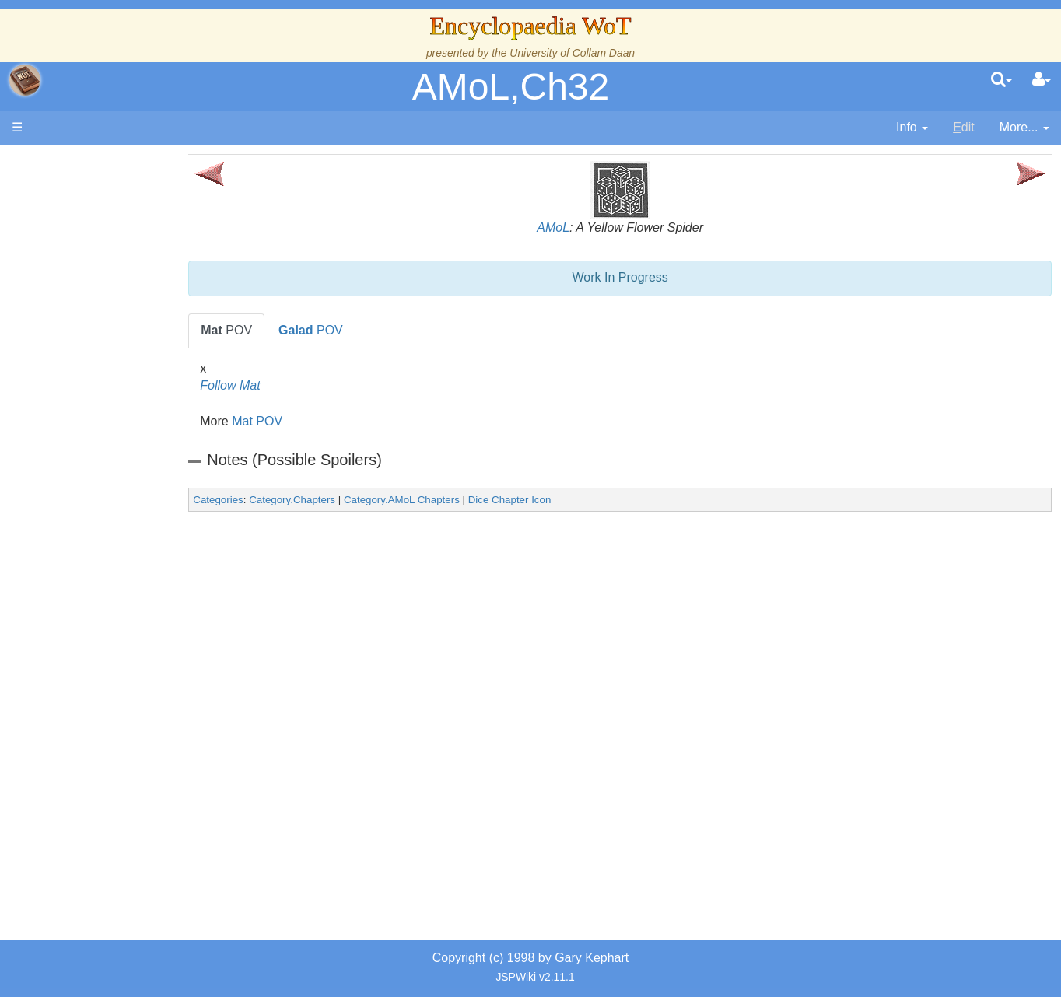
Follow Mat (280, 385)
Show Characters (122, 472)
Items (89, 579)
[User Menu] (1041, 80)
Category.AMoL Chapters (452, 499)
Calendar (99, 331)
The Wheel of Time (126, 277)
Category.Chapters (342, 499)
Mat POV (307, 421)
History (93, 313)
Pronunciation (112, 685)
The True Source (120, 295)
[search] (1001, 80)
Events (93, 348)
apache (24, 80)
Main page (72, 162)
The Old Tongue (118, 419)
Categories (268, 499)
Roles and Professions (136, 526)
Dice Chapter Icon (560, 499)
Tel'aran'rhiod (110, 632)
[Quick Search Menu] (1001, 80)
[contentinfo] (912, 128)
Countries (131, 401)
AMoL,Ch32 (510, 86)
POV (277, 330)
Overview (131, 383)
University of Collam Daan (572, 53)
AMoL (578, 227)
